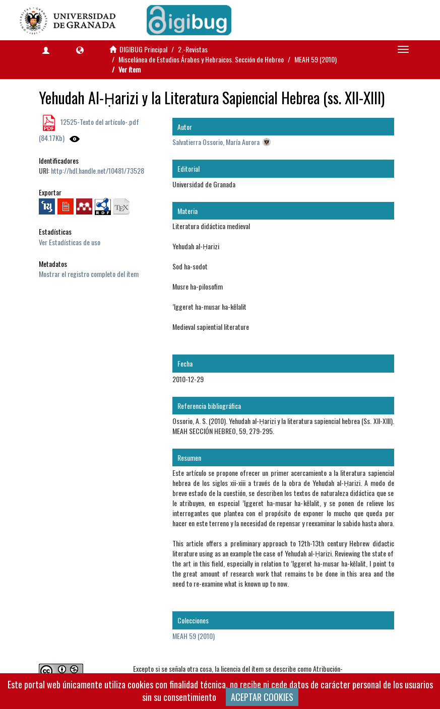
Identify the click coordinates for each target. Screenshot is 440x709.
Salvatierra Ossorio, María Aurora (216, 141)
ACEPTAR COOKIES (262, 696)
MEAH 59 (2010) (315, 59)
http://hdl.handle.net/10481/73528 (97, 170)
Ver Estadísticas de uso (69, 242)
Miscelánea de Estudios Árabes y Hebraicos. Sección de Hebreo (201, 59)
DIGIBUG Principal (143, 49)
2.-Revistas (193, 49)
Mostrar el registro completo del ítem (89, 273)
